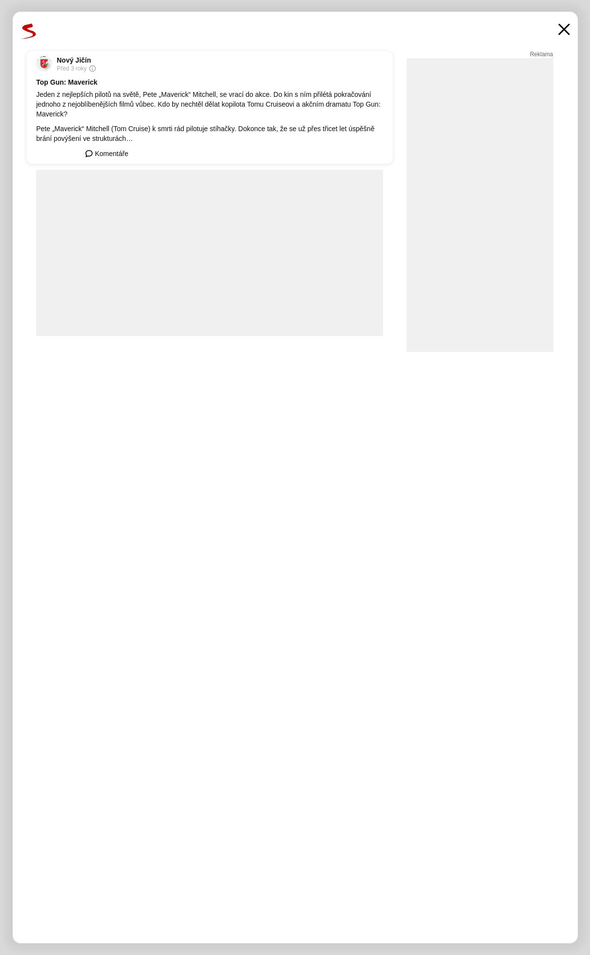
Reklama (541, 54)
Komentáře (106, 154)
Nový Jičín (74, 60)
